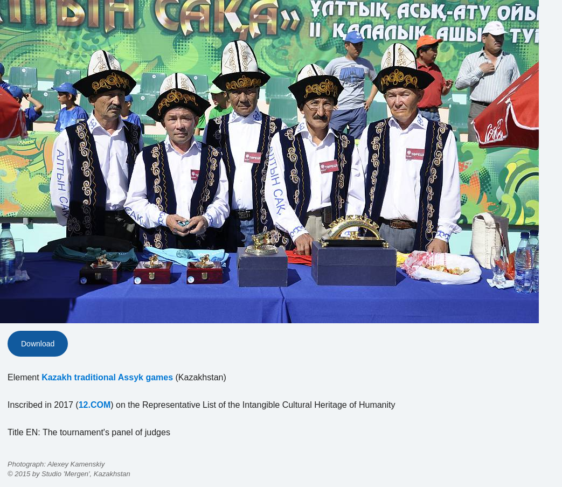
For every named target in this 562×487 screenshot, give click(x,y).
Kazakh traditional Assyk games (107, 377)
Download (37, 343)
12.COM (95, 404)
